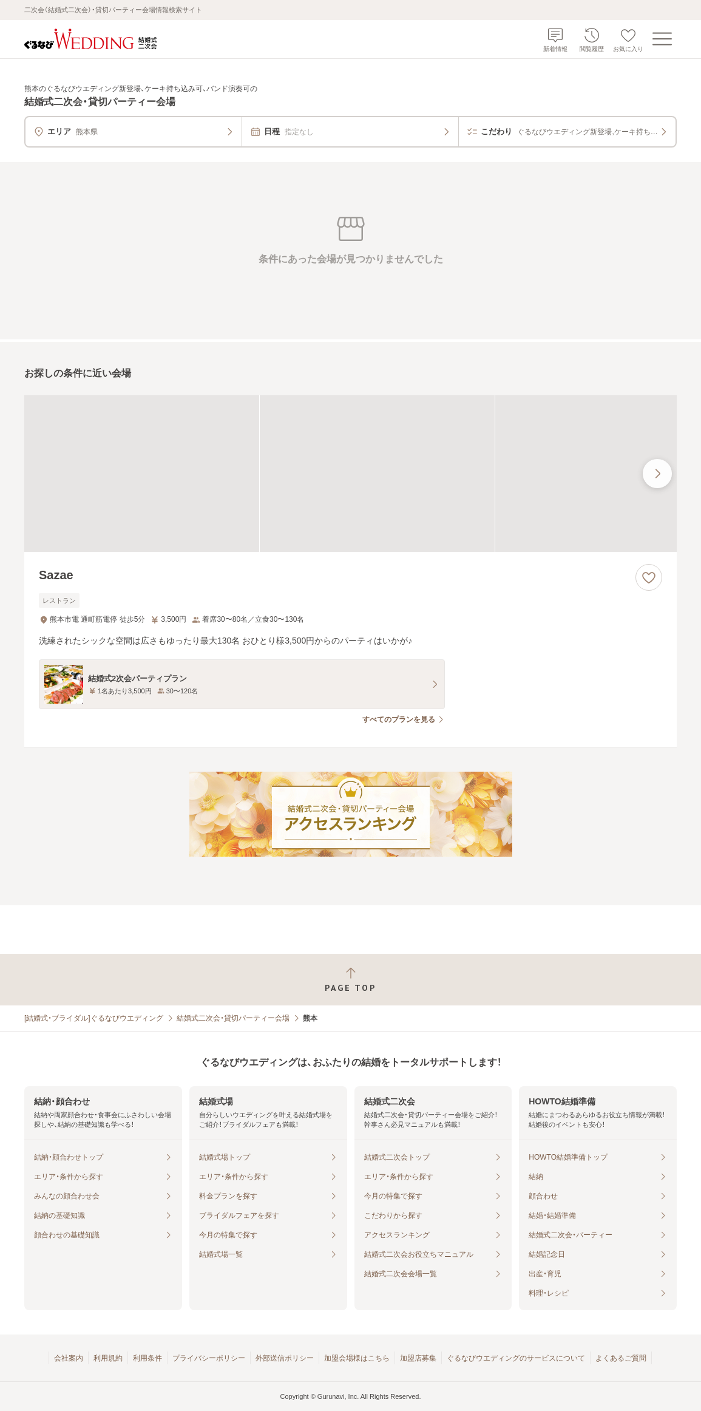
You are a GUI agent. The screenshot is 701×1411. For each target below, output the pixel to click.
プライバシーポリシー (208, 1358)
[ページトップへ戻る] (350, 979)
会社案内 (68, 1358)
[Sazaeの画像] (350, 473)
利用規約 (108, 1358)
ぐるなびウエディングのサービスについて (516, 1358)
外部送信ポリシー (285, 1358)
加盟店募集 (418, 1358)
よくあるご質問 (620, 1358)
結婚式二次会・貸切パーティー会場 (233, 1018)
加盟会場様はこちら (357, 1358)
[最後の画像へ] (657, 473)
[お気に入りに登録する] (648, 577)
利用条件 (147, 1358)
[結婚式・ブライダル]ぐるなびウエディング (93, 1018)
